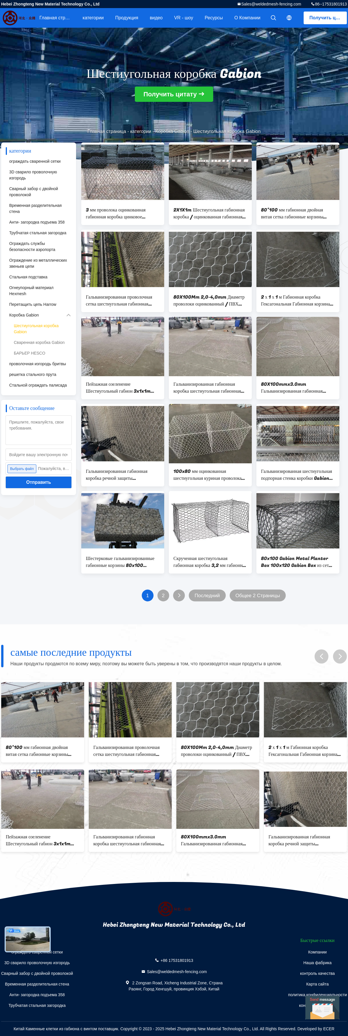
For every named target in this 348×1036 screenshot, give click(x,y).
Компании (317, 952)
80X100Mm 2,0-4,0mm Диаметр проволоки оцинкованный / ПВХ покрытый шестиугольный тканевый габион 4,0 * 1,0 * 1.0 (209, 301)
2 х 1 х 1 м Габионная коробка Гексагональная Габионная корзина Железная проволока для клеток (295, 301)
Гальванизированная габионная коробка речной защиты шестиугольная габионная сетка (117, 475)
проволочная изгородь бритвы (37, 363)
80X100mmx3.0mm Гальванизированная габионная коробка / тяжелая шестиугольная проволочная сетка (294, 388)
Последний (207, 595)
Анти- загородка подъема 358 (37, 222)
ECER (328, 1028)
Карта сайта (317, 984)
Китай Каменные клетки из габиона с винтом (55, 1028)
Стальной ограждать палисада (38, 385)
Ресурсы (214, 17)
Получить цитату (328, 17)
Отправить (38, 482)
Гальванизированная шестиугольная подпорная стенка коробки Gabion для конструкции (296, 475)
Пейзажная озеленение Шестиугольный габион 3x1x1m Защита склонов (118, 388)
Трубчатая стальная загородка (37, 233)
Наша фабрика (317, 962)
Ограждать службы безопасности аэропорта (32, 246)
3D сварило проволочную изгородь (33, 175)
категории (93, 17)
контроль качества (317, 973)
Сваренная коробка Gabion (39, 342)
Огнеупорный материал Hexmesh (31, 290)
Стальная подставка (28, 277)
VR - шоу (183, 17)
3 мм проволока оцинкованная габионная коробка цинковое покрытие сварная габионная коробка (122, 213)
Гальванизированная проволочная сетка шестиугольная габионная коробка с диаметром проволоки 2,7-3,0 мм (122, 301)
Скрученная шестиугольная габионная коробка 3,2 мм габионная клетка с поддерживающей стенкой (210, 562)
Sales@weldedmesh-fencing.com (271, 4)
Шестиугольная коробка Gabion (36, 328)
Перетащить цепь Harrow (32, 304)
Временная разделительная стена (35, 208)
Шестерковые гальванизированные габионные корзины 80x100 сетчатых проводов (120, 562)
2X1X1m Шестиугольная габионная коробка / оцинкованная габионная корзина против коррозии (209, 213)
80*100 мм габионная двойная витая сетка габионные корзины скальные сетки (292, 213)
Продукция (126, 17)
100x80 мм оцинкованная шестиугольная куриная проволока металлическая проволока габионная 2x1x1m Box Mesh (209, 475)
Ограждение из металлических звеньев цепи (38, 263)
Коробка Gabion (172, 131)
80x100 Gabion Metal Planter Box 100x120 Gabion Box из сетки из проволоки (297, 562)
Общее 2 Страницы (257, 595)
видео (156, 17)
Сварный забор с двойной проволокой (33, 191)
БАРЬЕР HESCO (29, 353)
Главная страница (58, 17)
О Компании (247, 17)
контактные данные (317, 1005)
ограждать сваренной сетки (34, 161)
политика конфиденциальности (317, 994)
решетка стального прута (32, 374)
